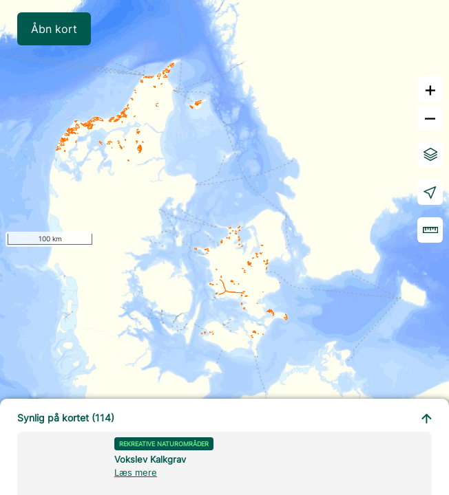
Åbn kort (54, 29)
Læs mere (135, 472)
